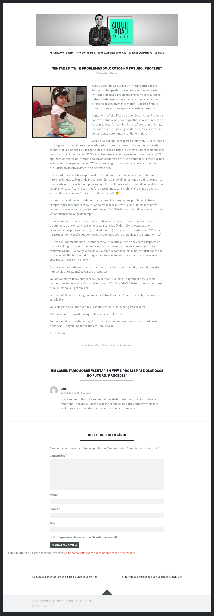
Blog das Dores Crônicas (107, 72)
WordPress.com (39, 607)
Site (52, 523)
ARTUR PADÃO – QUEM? (61, 52)
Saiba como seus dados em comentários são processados (100, 554)
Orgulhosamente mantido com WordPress (52, 602)
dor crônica (100, 345)
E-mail (55, 508)
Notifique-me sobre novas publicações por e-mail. (85, 538)
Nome (54, 493)
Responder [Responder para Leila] (86, 392)
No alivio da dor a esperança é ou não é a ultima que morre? (69, 578)
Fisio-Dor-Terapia (85, 52)
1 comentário (126, 345)
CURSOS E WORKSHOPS (140, 52)
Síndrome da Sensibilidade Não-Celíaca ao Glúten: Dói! (147, 578)
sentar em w (112, 345)
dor (92, 345)
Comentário (58, 455)
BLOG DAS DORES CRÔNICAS (112, 52)
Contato (159, 52)
